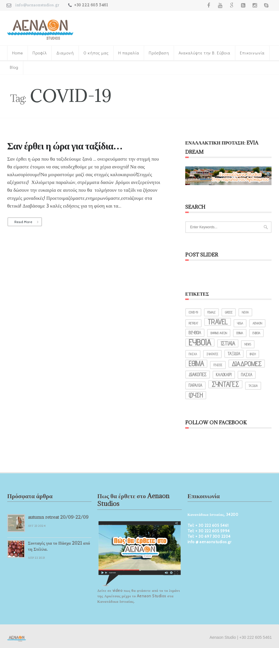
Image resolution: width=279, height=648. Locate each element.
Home (17, 53)
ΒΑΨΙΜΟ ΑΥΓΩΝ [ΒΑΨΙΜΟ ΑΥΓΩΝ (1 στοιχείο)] (219, 333)
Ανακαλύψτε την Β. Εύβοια (204, 53)
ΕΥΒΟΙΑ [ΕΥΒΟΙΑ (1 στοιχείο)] (256, 333)
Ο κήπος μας (96, 53)
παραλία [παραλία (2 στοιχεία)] (195, 385)
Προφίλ (40, 53)
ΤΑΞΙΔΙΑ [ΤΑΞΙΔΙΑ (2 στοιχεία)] (234, 353)
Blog (14, 67)
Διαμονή (65, 53)
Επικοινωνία (252, 53)
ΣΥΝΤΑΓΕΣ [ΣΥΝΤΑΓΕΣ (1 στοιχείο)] (212, 354)
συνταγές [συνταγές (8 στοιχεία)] (225, 384)
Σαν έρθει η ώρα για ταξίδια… (64, 145)
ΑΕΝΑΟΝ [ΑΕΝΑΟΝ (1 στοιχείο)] (257, 323)
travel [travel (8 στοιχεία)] (218, 322)
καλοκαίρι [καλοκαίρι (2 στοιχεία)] (224, 374)
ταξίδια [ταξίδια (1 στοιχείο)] (253, 385)
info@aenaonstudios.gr (37, 5)
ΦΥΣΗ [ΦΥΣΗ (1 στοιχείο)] (253, 354)
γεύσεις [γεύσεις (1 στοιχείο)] (217, 365)
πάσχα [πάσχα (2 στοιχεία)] (246, 374)
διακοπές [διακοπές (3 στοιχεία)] (198, 374)
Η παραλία (128, 53)
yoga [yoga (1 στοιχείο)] (240, 323)
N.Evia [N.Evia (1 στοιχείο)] (245, 312)
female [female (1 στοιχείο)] (211, 312)
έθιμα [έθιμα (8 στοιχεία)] (196, 364)
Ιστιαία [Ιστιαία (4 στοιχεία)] (228, 343)
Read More (23, 222)
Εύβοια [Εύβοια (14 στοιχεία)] (200, 343)
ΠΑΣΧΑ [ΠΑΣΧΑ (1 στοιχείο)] (193, 354)
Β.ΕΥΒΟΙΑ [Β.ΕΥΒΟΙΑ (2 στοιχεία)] (195, 332)
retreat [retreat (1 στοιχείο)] (193, 323)
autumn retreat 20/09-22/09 (58, 517)
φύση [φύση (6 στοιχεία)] (196, 395)
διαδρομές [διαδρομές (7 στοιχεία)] (246, 364)
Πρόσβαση (159, 53)
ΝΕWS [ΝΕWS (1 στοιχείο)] (247, 344)
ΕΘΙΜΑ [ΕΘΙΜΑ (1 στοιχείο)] (239, 333)
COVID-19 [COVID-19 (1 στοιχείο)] (193, 312)
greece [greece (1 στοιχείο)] (228, 312)
